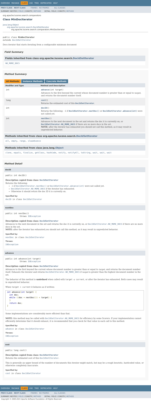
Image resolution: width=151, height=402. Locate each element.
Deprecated (46, 3)
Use (31, 3)
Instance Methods (33, 81)
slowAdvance (34, 141)
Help (55, 3)
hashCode (51, 153)
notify (62, 153)
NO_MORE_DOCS (12, 63)
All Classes (59, 8)
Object (59, 147)
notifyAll (73, 153)
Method (37, 11)
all (7, 141)
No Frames (44, 8)
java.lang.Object (11, 25)
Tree (36, 3)
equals (17, 153)
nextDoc (45, 118)
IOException (34, 216)
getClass (39, 153)
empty (14, 141)
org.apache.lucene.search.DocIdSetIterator (28, 27)
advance (45, 90)
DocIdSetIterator (21, 40)
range (22, 141)
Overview (5, 3)
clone (8, 153)
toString (85, 153)
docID (44, 108)
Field (20, 11)
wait (95, 153)
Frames (34, 8)
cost (43, 100)
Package (15, 3)
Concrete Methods (56, 81)
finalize (27, 153)
